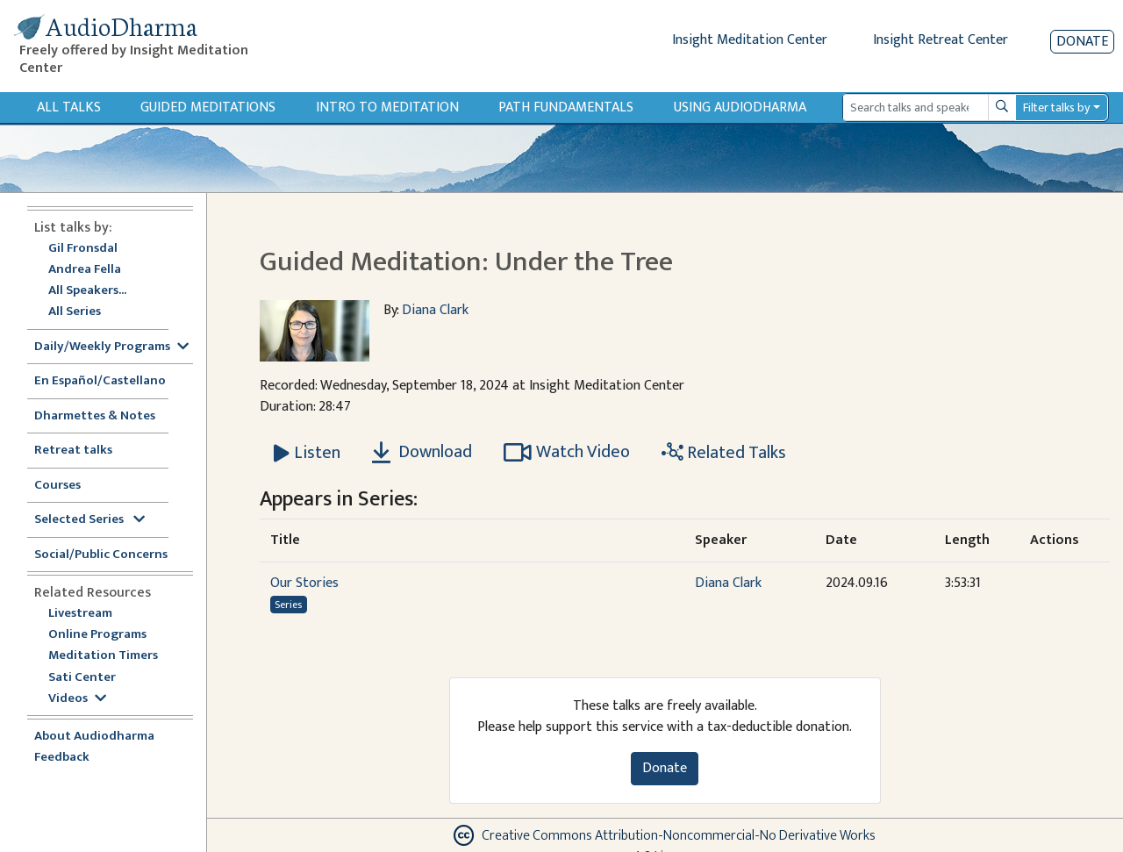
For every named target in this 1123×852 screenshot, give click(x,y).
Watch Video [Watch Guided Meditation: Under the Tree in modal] (567, 452)
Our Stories (304, 583)
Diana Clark (435, 310)
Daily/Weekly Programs (111, 347)
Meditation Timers (103, 656)
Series (288, 604)
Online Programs (97, 635)
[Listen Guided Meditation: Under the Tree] (307, 453)
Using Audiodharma (740, 107)
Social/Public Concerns (101, 555)
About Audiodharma (94, 737)
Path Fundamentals (565, 107)
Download (422, 452)
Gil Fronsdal (83, 249)
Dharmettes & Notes (94, 416)
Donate (1082, 42)
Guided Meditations (207, 107)
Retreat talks (73, 450)
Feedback (61, 758)
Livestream (80, 614)
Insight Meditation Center (749, 40)
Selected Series (89, 520)
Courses (57, 486)
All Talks (69, 107)
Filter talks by (1056, 107)
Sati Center (82, 678)
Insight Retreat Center (940, 40)
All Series (74, 312)
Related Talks (724, 453)
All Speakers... (87, 291)
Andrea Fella (84, 270)
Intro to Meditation (387, 107)
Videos (77, 699)
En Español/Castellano (100, 381)
